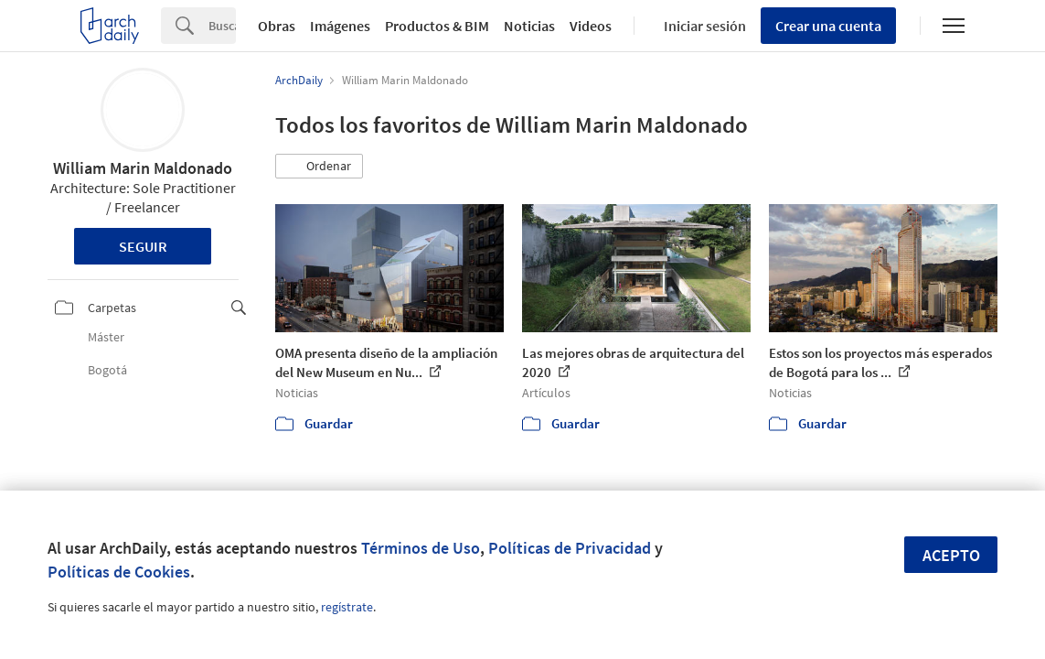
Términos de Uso (420, 547)
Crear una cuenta (828, 25)
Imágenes (340, 25)
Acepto (951, 555)
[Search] (222, 25)
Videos (591, 25)
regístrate (347, 607)
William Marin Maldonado (142, 167)
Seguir (143, 246)
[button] (319, 166)
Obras (276, 25)
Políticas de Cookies (119, 571)
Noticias (529, 25)
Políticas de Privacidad (569, 547)
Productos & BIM (437, 25)
